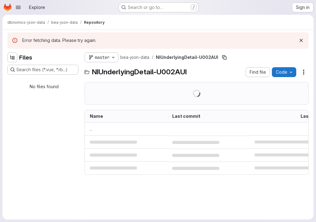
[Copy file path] (224, 57)
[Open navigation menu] (18, 7)
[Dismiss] (301, 40)
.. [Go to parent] (91, 129)
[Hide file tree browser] (12, 57)
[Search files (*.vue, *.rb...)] (42, 70)
